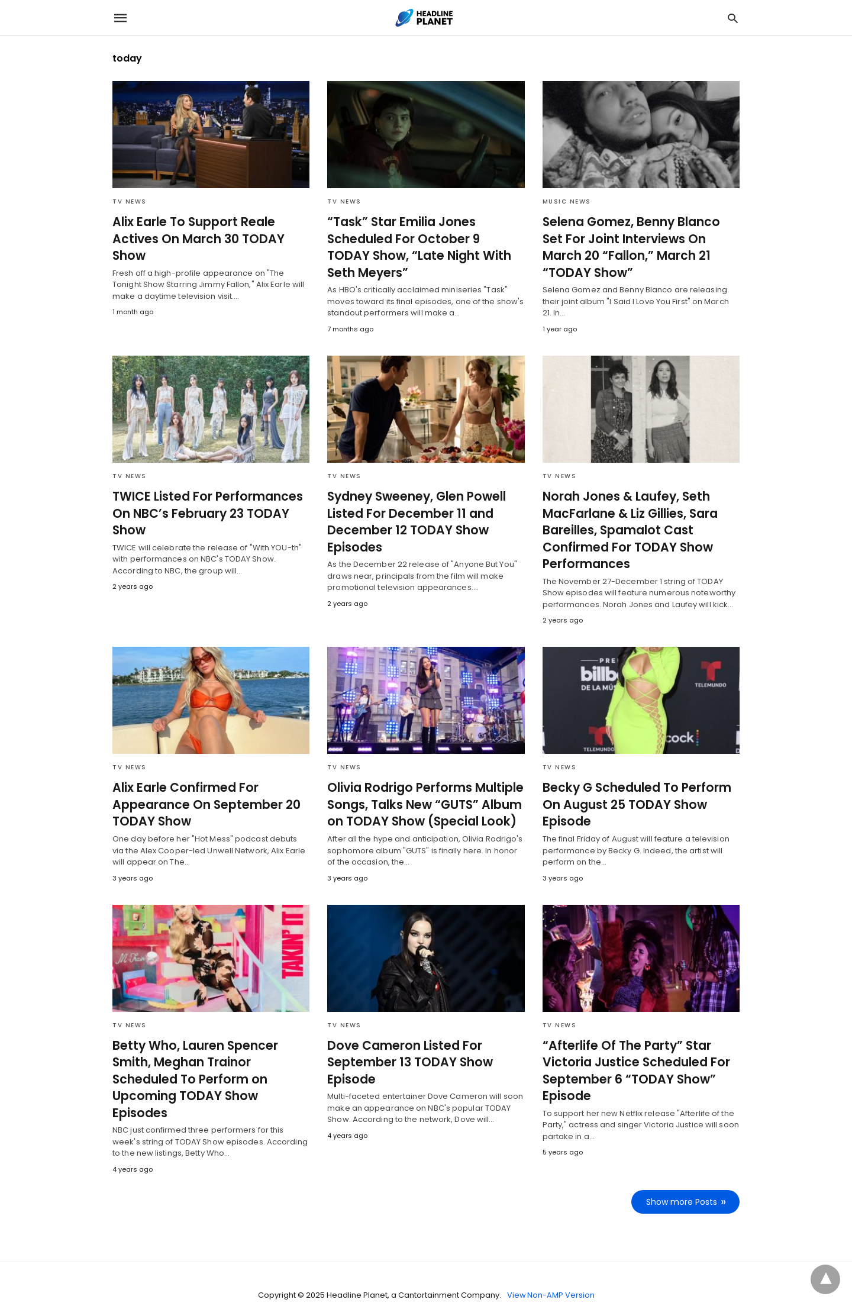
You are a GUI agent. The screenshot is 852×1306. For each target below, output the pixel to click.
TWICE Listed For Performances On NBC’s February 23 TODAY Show (202, 512)
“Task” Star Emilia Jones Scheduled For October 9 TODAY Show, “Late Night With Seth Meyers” (421, 247)
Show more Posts (682, 1179)
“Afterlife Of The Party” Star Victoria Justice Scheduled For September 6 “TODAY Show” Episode (632, 1066)
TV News (129, 201)
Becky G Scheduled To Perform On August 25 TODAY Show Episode (632, 801)
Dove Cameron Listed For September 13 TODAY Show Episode (405, 1058)
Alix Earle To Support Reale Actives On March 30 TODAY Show (194, 238)
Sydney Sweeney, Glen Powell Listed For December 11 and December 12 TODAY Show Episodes (413, 520)
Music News (567, 201)
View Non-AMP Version (550, 1272)
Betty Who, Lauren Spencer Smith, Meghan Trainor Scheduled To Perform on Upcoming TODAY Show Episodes (210, 1066)
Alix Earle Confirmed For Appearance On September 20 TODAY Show (201, 801)
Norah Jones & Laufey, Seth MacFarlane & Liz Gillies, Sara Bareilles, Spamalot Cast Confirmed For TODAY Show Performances (628, 528)
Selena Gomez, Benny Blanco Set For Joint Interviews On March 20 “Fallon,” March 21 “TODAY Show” (638, 238)
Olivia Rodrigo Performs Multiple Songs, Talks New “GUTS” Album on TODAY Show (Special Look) (421, 801)
